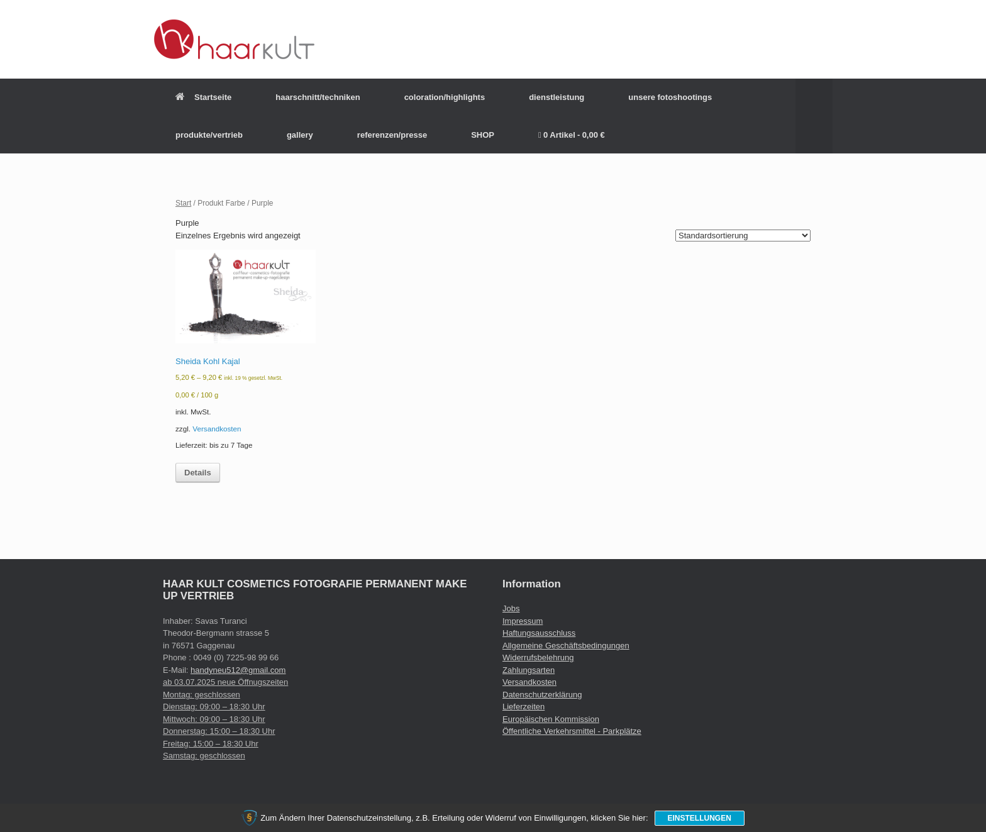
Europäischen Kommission (550, 719)
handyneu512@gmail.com (238, 670)
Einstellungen (699, 818)
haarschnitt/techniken (317, 97)
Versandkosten (216, 428)
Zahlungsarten (528, 670)
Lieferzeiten (523, 706)
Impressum (522, 621)
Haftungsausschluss (538, 633)
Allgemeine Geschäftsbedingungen (565, 645)
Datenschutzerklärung (542, 694)
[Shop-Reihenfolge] (743, 235)
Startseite (203, 97)
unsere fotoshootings (670, 97)
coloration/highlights (444, 97)
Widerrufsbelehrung (537, 657)
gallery (300, 135)
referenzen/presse (392, 135)
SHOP (482, 135)
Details (197, 472)
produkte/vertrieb (209, 135)
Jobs (510, 608)
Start (183, 203)
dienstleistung (556, 97)
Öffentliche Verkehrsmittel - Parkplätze (571, 731)
